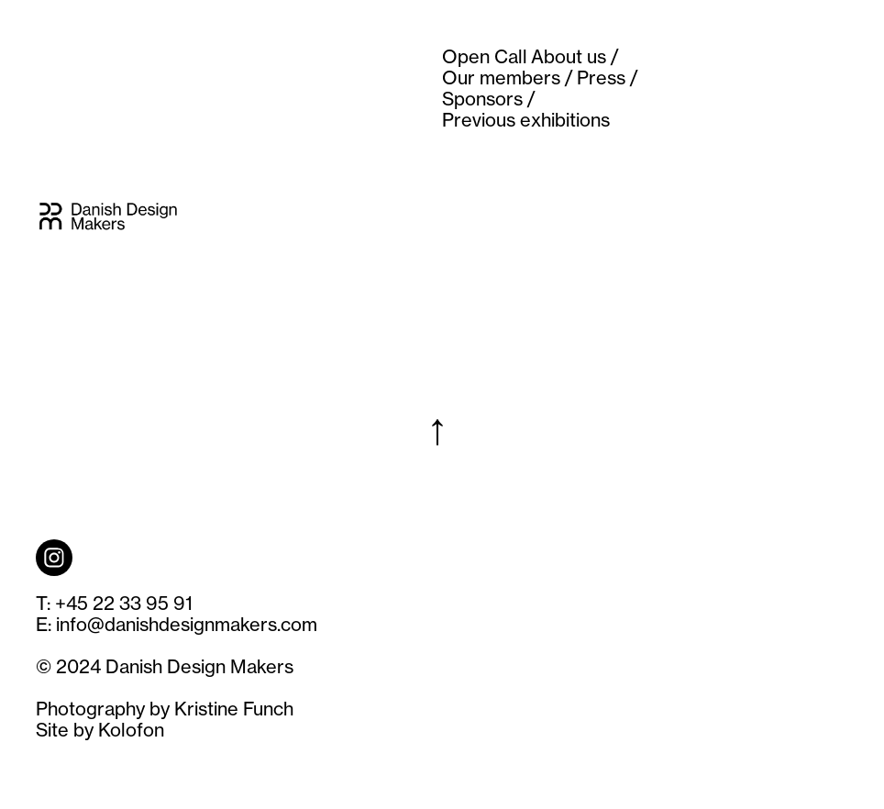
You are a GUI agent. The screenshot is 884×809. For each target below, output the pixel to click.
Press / (607, 77)
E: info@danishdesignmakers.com (176, 624)
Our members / (507, 77)
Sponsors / (489, 98)
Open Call (484, 56)
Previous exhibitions (526, 119)
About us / (575, 56)
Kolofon (131, 729)
